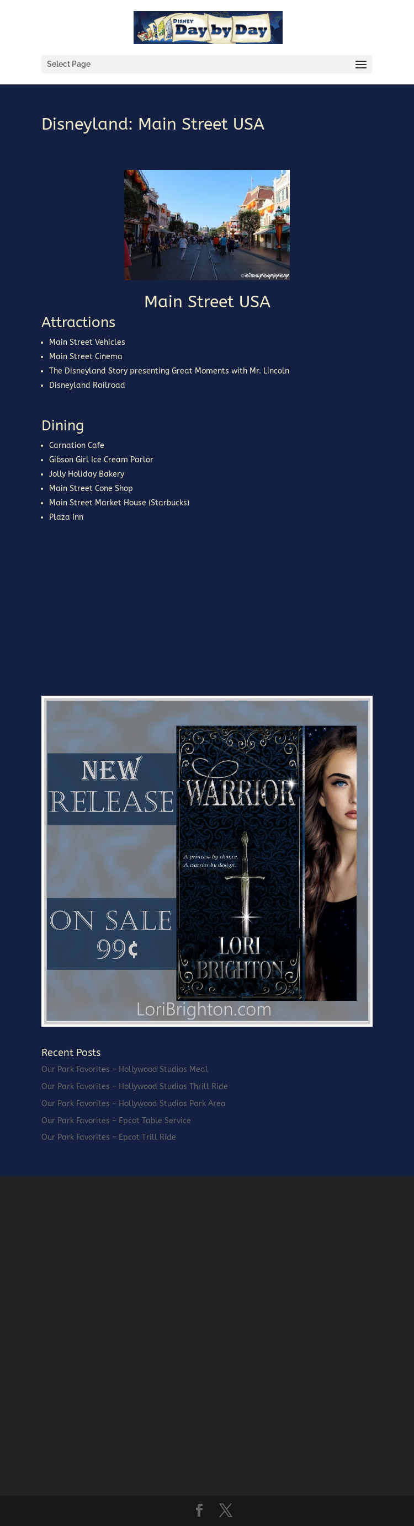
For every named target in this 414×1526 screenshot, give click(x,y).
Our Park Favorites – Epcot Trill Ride (108, 1137)
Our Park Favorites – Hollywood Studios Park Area (133, 1103)
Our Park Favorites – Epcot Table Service (116, 1120)
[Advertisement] (124, 606)
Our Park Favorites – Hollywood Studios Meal (124, 1069)
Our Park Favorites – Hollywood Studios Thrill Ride (134, 1086)
